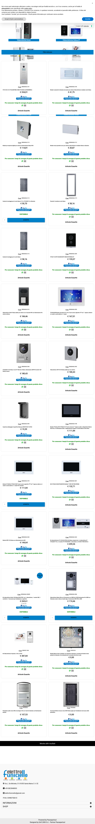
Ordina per (14, 56)
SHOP (5, 806)
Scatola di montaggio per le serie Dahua (11, 257)
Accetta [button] (87, 19)
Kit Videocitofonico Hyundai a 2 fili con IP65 (12, 653)
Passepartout (52, 820)
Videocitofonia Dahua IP (71, 40)
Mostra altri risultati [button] (47, 743)
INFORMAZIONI (10, 803)
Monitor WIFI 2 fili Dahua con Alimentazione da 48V (14, 540)
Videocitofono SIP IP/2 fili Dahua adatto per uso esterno (62, 369)
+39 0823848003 (11, 788)
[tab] (47, 803)
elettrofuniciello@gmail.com (15, 793)
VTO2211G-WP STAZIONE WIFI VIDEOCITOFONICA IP (62, 257)
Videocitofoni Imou (24, 40)
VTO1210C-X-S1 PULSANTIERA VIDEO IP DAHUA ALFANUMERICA (17, 89)
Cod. (19, 87)
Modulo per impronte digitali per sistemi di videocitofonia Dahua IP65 (18, 145)
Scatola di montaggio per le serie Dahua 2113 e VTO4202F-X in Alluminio (19, 201)
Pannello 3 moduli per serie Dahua (57, 201)
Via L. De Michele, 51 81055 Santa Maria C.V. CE (21, 784)
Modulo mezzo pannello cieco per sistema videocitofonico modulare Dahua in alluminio (69, 145)
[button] (47, 52)
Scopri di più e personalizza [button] (14, 19)
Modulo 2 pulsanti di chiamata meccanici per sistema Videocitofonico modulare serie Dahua (70, 89)
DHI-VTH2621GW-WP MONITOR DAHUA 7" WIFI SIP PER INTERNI (64, 484)
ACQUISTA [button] (26, 220)
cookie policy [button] (28, 8)
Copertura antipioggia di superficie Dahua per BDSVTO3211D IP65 (17, 427)
